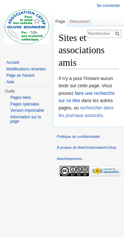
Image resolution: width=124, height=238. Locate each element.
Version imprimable (27, 110)
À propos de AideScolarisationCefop (86, 147)
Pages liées (20, 97)
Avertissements (69, 159)
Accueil (12, 62)
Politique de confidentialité (78, 137)
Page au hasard (20, 75)
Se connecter (108, 5)
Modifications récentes (26, 69)
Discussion (79, 21)
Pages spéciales (24, 104)
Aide (10, 82)
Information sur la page (25, 119)
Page (60, 21)
